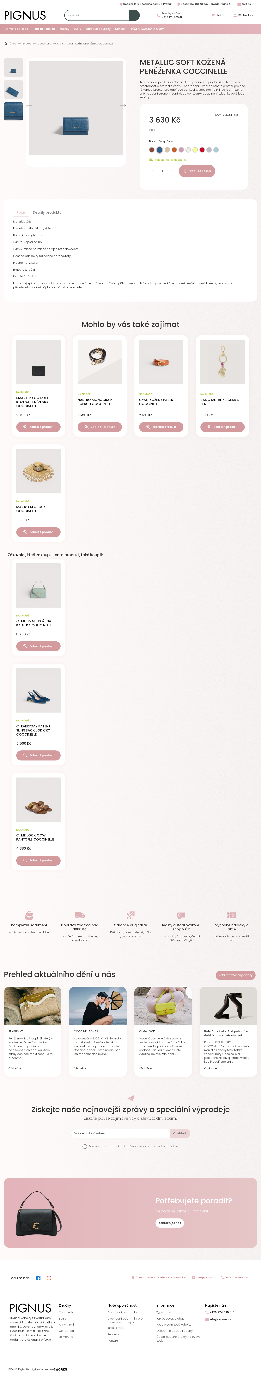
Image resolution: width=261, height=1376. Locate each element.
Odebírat (179, 1133)
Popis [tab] (21, 212)
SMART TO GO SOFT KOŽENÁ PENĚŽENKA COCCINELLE (32, 402)
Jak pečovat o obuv (170, 1319)
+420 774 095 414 (173, 17)
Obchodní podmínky (122, 1312)
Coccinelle (66, 1312)
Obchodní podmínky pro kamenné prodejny (125, 1320)
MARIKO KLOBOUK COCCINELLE (31, 509)
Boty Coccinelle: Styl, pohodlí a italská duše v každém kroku (226, 1033)
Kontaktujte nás (170, 1223)
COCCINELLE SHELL (86, 1031)
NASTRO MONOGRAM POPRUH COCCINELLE (95, 401)
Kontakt (113, 1341)
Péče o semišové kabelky (173, 1325)
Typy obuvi (163, 1312)
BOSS (62, 1319)
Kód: (218, 115)
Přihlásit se (243, 15)
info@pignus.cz (204, 1278)
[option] (13, 67)
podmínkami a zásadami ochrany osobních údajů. (143, 1146)
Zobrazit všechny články (235, 975)
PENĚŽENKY (16, 1031)
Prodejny (114, 1334)
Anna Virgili (66, 1325)
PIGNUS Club (116, 1328)
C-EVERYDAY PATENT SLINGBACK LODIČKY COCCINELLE (33, 730)
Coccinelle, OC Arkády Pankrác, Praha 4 (203, 4)
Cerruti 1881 (66, 1331)
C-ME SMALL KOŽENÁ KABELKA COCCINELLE (34, 623)
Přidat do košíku (197, 171)
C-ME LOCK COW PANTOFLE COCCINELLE (35, 837)
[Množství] (162, 171)
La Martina (66, 1337)
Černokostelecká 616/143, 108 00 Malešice (159, 1278)
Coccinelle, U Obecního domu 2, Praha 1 (145, 4)
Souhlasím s (134, 1146)
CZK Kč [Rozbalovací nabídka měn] (246, 4)
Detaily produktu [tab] (47, 212)
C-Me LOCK (147, 1031)
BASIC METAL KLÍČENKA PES (219, 401)
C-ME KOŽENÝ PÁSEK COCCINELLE (156, 401)
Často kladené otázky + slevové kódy (178, 1339)
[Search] (102, 15)
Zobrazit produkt (38, 427)
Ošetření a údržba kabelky (174, 1331)
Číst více (15, 1068)
